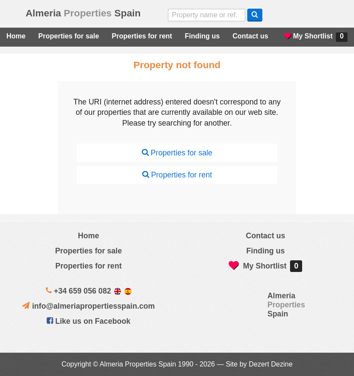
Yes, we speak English (282, 15)
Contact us (250, 36)
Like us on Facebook (89, 321)
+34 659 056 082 (82, 291)
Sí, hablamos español (300, 15)
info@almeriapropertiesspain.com (93, 306)
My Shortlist (316, 37)
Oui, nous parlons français (337, 15)
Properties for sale (68, 36)
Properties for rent (142, 36)
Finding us (202, 36)
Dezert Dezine (270, 364)
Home (16, 36)
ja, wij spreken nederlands (319, 15)
